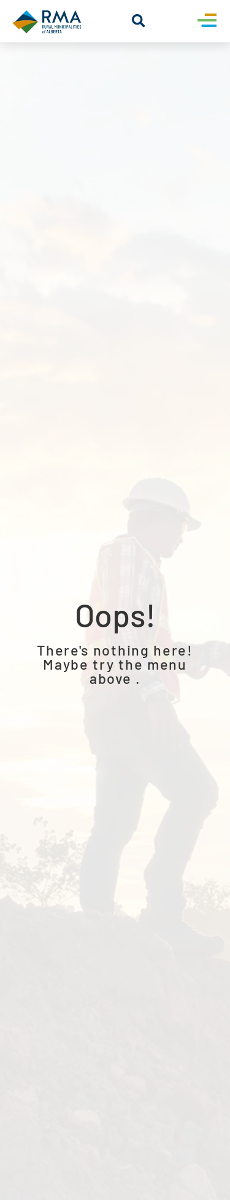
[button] (138, 21)
